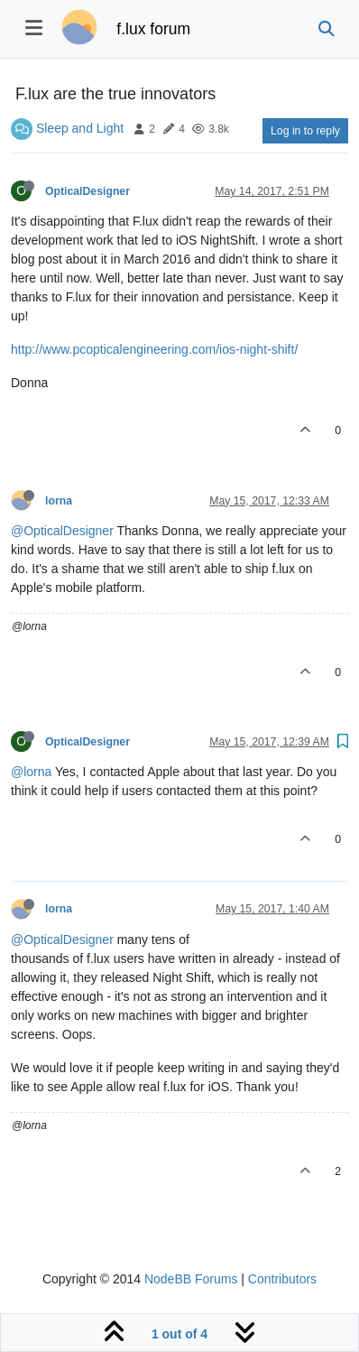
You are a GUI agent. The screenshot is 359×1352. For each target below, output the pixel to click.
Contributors (282, 1279)
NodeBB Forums (190, 1279)
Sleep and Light (80, 128)
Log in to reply (305, 131)
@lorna (31, 771)
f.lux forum (153, 29)
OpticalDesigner (87, 191)
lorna (58, 501)
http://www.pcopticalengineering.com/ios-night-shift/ (154, 349)
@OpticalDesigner (62, 530)
